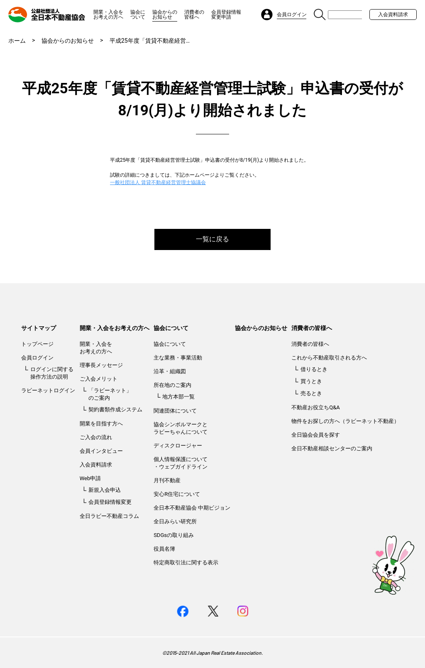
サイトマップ (38, 328)
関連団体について (175, 411)
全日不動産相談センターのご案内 (331, 448)
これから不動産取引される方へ (329, 358)
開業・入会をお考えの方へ (108, 14)
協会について (137, 14)
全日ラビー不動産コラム (109, 516)
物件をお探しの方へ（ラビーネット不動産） (345, 421)
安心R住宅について (177, 494)
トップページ (37, 344)
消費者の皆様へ (194, 14)
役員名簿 (164, 549)
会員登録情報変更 (110, 502)
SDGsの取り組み (174, 535)
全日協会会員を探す (315, 435)
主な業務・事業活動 (178, 358)
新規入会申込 (104, 490)
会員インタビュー (101, 451)
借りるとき (313, 369)
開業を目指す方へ (101, 423)
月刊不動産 (167, 480)
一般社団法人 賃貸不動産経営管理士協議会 (158, 182)
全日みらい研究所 (175, 521)
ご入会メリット (98, 379)
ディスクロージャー (178, 445)
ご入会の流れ (96, 437)
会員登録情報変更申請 (226, 14)
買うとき (311, 381)
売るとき (311, 393)
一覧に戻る (212, 239)
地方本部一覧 (178, 397)
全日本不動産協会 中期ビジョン (192, 508)
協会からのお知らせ (164, 14)
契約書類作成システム (115, 409)
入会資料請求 (393, 14)
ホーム (17, 40)
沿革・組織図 (170, 371)
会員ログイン (37, 358)
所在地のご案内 (172, 385)
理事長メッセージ (101, 365)
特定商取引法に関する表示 (186, 562)
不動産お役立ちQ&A (315, 407)
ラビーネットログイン (48, 390)
